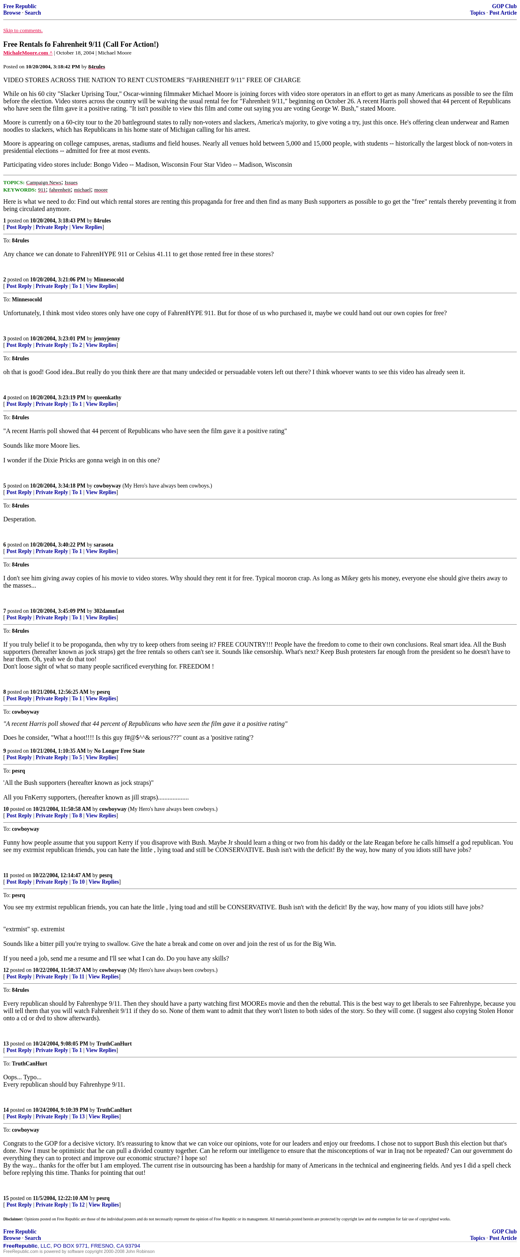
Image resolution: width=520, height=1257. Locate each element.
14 (6, 1110)
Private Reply (52, 227)
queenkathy (107, 397)
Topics (477, 13)
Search (33, 13)
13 (6, 1044)
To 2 (77, 345)
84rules (102, 221)
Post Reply (19, 227)
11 (6, 875)
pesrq (103, 692)
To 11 (78, 977)
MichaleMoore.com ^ (27, 53)
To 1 (77, 286)
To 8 (77, 816)
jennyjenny (107, 338)
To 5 (77, 757)
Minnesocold (109, 280)
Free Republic (20, 6)
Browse (12, 13)
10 (6, 809)
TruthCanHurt (114, 1044)
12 (6, 970)
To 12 (78, 1205)
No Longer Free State (119, 751)
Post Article (503, 13)
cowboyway (107, 486)
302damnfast (109, 611)
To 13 (78, 1116)
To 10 (78, 882)
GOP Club (504, 6)
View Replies (87, 227)
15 (6, 1198)
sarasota (103, 545)
